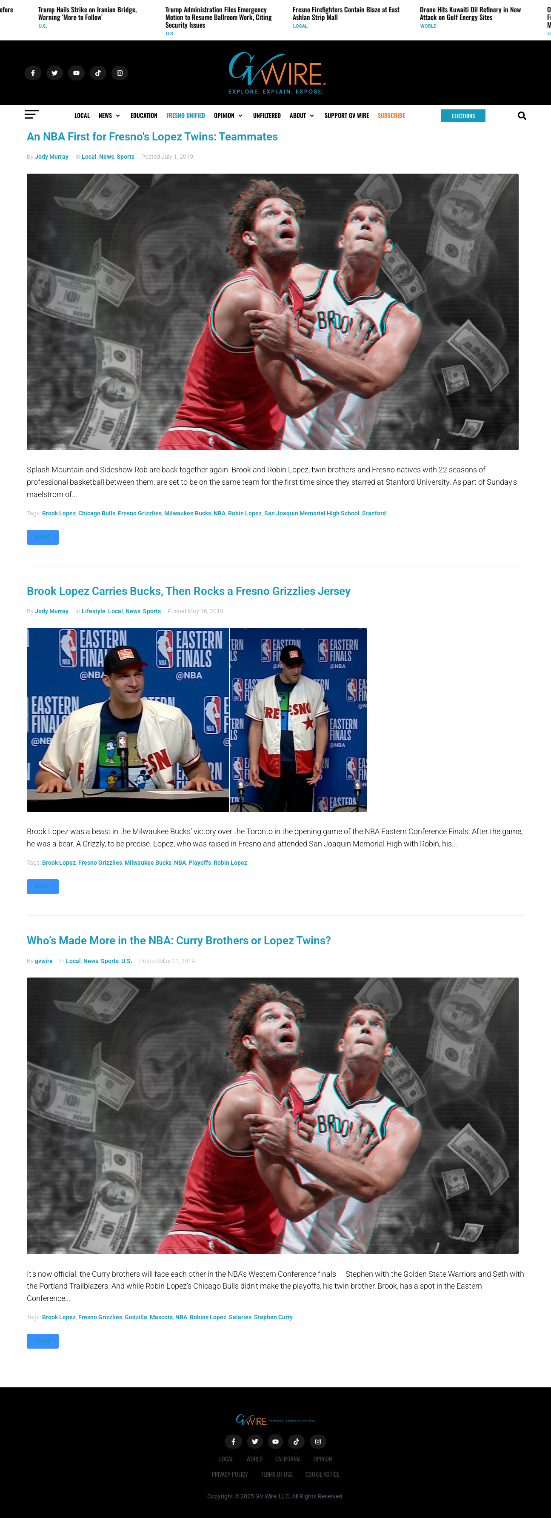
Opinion (323, 1458)
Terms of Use (277, 1473)
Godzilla (136, 1317)
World (429, 26)
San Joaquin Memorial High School (312, 513)
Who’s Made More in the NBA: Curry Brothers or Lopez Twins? (179, 940)
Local (301, 26)
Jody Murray (52, 156)
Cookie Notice (322, 1473)
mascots (161, 1317)
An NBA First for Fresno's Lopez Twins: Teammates (152, 136)
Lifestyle (94, 611)
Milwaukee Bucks (187, 513)
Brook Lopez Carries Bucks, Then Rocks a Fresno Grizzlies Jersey (189, 591)
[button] (110, 115)
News (106, 156)
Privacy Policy (230, 1473)
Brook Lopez (59, 513)
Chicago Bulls (96, 513)
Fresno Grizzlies (140, 513)
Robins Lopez (208, 1317)
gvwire (44, 961)
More (42, 537)
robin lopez (245, 513)
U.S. (43, 26)
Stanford (374, 513)
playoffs (199, 862)
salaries (240, 1317)
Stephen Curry (273, 1317)
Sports (125, 156)
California (288, 1458)
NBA (220, 513)
